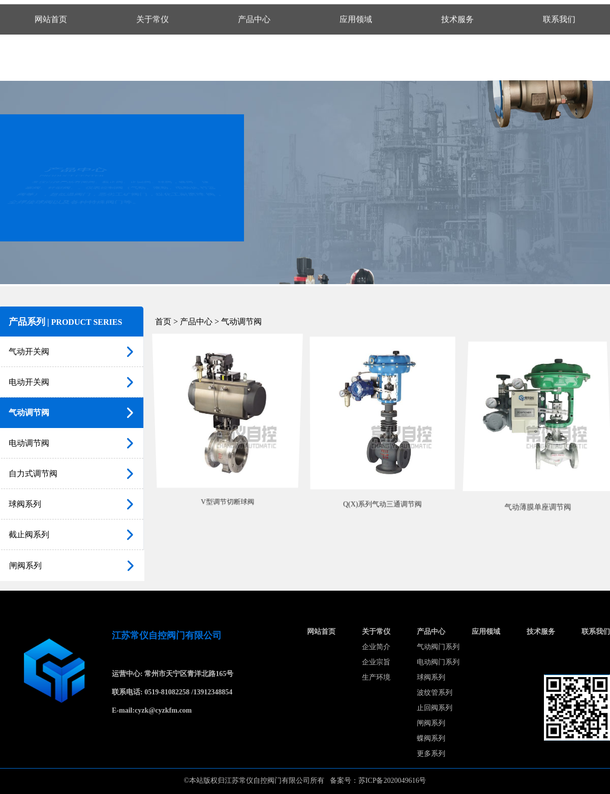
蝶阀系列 (431, 738)
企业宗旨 (376, 662)
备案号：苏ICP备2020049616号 (378, 780)
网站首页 (321, 631)
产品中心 (431, 631)
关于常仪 (376, 631)
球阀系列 (431, 677)
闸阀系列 (431, 723)
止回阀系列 (434, 708)
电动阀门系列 (438, 662)
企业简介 (376, 647)
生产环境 (376, 677)
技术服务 (541, 631)
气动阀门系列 (438, 647)
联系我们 (596, 631)
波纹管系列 (434, 692)
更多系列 (431, 753)
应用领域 (486, 631)
